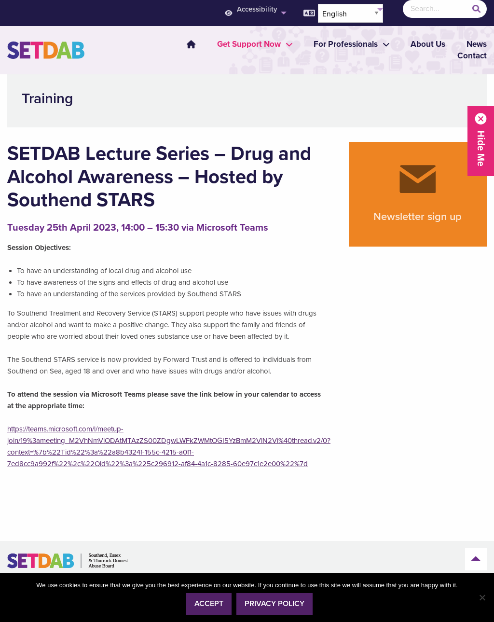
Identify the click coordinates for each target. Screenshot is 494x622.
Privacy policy (274, 603)
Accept (208, 603)
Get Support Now (249, 44)
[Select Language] (350, 13)
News (477, 44)
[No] (482, 597)
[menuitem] (185, 44)
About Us (428, 44)
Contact (472, 56)
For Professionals (346, 44)
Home (191, 44)
